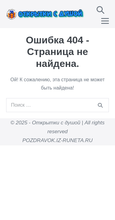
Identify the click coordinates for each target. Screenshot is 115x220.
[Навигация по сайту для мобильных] (105, 21)
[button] (100, 9)
